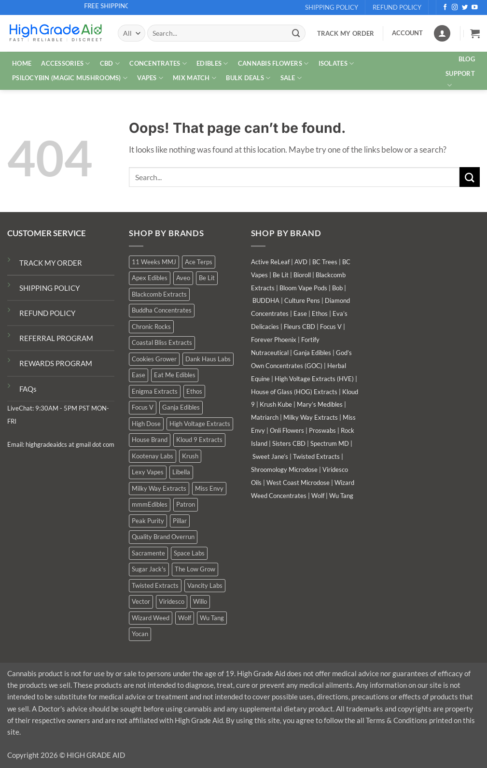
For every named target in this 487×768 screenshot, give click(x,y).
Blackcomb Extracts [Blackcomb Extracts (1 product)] (159, 294)
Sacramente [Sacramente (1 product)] (148, 553)
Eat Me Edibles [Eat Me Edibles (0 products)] (174, 375)
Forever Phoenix (273, 339)
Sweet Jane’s (270, 456)
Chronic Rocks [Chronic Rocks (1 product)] (151, 326)
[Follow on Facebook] (445, 7)
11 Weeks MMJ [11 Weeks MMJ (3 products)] (154, 262)
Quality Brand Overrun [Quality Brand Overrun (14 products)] (163, 536)
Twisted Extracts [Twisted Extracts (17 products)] (155, 585)
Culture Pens (302, 300)
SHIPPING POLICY (49, 288)
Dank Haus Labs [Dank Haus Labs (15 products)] (208, 359)
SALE (291, 78)
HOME (21, 63)
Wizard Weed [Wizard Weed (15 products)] (150, 618)
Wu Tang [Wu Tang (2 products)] (212, 618)
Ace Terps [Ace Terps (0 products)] (198, 262)
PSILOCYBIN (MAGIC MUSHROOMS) (69, 78)
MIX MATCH (194, 78)
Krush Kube (276, 404)
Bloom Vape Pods (303, 288)
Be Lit (281, 275)
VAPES (150, 78)
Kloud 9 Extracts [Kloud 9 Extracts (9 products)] (199, 439)
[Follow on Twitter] (465, 7)
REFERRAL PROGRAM (56, 338)
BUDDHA (265, 300)
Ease (300, 313)
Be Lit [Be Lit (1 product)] (207, 278)
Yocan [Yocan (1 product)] (140, 634)
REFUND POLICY (47, 313)
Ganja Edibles (312, 352)
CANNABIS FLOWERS (273, 63)
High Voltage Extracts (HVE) (314, 379)
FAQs (28, 388)
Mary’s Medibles (320, 404)
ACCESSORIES (65, 63)
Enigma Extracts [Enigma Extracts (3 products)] (155, 391)
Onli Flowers (287, 430)
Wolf (317, 495)
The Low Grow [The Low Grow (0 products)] (195, 569)
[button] (475, 33)
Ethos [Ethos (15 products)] (194, 391)
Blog (467, 59)
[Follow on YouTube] (475, 7)
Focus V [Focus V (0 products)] (142, 407)
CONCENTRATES (158, 63)
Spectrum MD (329, 443)
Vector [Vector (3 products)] (141, 601)
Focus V (331, 326)
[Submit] (296, 33)
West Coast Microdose (298, 482)
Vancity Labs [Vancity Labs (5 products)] (205, 585)
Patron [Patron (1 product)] (185, 504)
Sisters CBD (289, 443)
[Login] (442, 33)
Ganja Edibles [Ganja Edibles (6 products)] (181, 407)
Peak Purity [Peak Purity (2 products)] (148, 521)
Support (460, 80)
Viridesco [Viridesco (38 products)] (171, 601)
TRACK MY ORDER (50, 262)
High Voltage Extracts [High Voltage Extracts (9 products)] (199, 423)
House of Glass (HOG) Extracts (294, 392)
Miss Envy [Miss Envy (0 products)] (209, 488)
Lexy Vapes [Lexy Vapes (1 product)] (148, 472)
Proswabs (322, 430)
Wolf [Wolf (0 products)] (184, 618)
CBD (110, 63)
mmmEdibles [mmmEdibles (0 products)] (149, 504)
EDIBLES (212, 63)
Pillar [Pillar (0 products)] (180, 521)
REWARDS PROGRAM (55, 363)
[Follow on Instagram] (455, 7)
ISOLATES (336, 63)
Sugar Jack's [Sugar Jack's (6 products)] (149, 569)
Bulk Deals (248, 78)
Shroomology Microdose (284, 469)
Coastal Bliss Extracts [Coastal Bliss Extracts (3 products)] (162, 342)
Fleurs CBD (299, 326)
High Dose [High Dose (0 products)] (146, 423)
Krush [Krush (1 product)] (190, 456)
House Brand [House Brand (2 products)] (149, 439)
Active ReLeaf (270, 262)
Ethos (320, 313)
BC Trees (324, 262)
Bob (337, 288)
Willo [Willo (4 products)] (200, 601)
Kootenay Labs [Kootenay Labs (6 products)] (152, 456)
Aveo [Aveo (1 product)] (183, 278)
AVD (300, 262)
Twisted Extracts (316, 456)
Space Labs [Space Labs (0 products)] (189, 553)
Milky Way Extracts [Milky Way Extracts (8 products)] (159, 488)
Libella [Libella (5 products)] (181, 472)
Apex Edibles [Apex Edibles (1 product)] (149, 278)
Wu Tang (341, 495)
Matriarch (264, 417)
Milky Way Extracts (310, 417)
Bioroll (302, 275)
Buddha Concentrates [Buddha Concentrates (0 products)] (162, 310)
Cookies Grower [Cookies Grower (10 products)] (154, 359)
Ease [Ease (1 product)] (138, 375)
